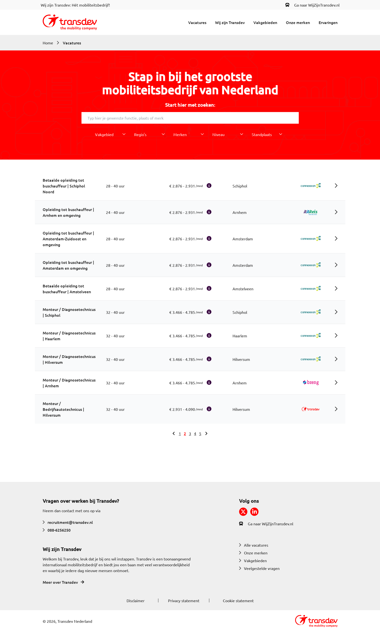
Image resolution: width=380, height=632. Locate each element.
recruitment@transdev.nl (68, 522)
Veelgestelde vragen (259, 568)
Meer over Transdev (63, 582)
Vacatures (197, 22)
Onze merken (298, 22)
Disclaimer (136, 600)
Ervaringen (328, 22)
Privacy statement (183, 600)
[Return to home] (70, 22)
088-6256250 (57, 530)
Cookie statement (238, 600)
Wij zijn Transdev (230, 22)
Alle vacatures (253, 545)
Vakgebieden (265, 22)
